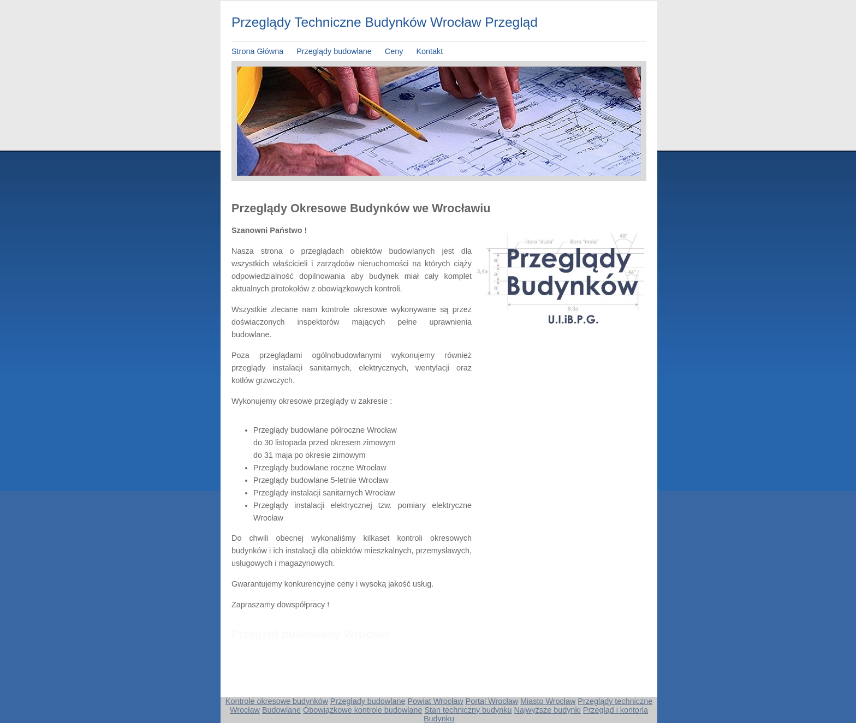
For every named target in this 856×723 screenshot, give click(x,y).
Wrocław (245, 710)
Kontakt (429, 51)
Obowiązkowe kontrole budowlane (362, 710)
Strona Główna (257, 51)
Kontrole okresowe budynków (276, 701)
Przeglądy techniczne (615, 701)
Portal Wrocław (492, 701)
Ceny (394, 51)
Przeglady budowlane (368, 701)
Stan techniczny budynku (468, 710)
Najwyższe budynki (547, 710)
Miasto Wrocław (547, 701)
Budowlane (281, 710)
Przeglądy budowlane (335, 51)
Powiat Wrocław (435, 701)
